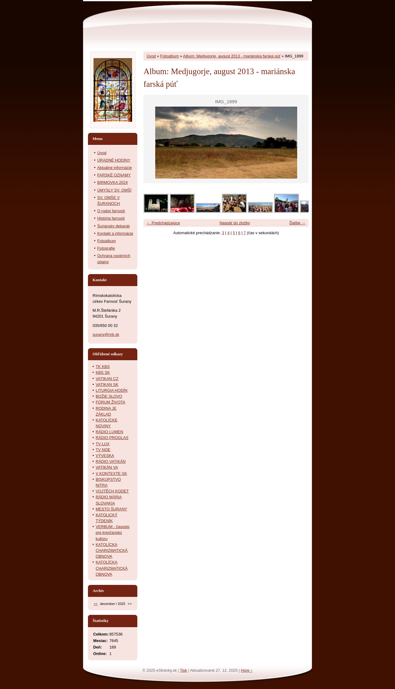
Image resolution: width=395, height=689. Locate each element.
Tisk (183, 670)
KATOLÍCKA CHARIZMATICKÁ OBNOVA (112, 550)
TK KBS (103, 366)
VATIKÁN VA (107, 467)
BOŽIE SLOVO (109, 396)
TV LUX (103, 444)
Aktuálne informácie (114, 167)
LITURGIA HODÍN (111, 390)
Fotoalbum (169, 56)
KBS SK (103, 372)
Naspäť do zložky (234, 223)
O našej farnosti (111, 211)
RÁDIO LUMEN (109, 431)
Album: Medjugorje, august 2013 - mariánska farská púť (232, 56)
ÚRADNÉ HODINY (113, 160)
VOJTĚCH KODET (112, 491)
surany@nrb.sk (106, 334)
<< (96, 604)
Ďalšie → (297, 223)
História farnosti (111, 218)
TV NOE (103, 449)
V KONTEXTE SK (111, 473)
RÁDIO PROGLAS (112, 437)
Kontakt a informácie (115, 233)
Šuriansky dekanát (113, 226)
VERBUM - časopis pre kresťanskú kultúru (113, 532)
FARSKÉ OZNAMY (114, 175)
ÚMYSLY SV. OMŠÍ (114, 190)
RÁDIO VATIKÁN (111, 461)
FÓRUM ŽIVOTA (110, 402)
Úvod (151, 56)
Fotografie (106, 248)
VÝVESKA (105, 455)
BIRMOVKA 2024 (112, 182)
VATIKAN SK (107, 384)
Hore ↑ (246, 670)
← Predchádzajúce (163, 223)
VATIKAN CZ (107, 378)
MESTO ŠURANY (111, 509)
